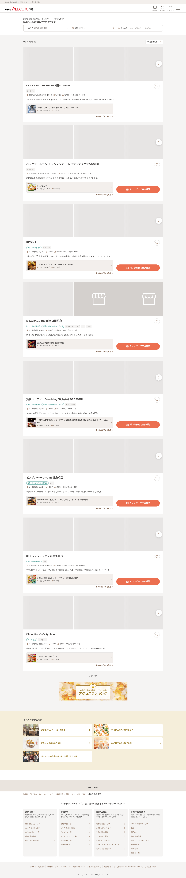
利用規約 (41, 867)
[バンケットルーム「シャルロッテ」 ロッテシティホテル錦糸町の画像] (93, 142)
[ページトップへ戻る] (93, 785)
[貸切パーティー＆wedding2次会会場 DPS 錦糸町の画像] (93, 377)
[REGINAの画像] (93, 220)
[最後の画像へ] (159, 64)
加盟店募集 (107, 867)
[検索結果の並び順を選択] (154, 42)
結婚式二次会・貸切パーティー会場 (68, 794)
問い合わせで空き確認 (138, 267)
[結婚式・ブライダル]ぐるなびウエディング (38, 794)
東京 (84, 794)
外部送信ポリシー (79, 867)
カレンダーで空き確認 (138, 189)
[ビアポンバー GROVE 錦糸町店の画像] (93, 456)
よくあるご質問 (150, 867)
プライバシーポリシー (63, 867)
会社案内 (33, 867)
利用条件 (50, 867)
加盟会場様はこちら (94, 867)
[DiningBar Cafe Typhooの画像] (93, 612)
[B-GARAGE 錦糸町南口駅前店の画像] (93, 299)
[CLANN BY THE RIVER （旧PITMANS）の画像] (93, 64)
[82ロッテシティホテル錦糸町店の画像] (93, 534)
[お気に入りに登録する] (157, 86)
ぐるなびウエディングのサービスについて (128, 867)
